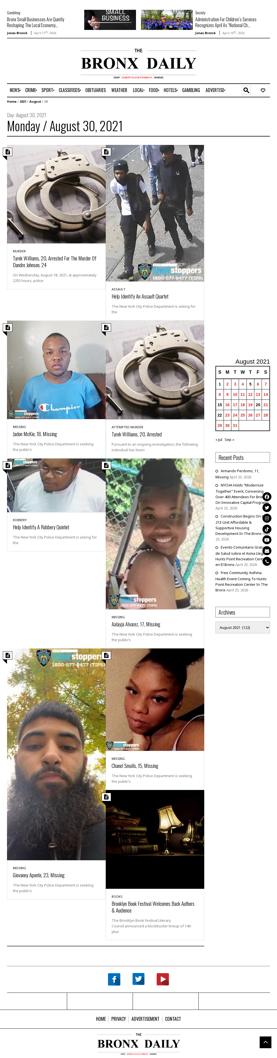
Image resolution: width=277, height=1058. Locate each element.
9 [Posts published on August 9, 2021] (227, 394)
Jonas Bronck (17, 33)
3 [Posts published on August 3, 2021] (235, 384)
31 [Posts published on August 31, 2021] (235, 425)
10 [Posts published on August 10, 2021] (235, 394)
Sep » (229, 439)
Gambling (13, 12)
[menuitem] (14, 90)
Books (117, 896)
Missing (19, 427)
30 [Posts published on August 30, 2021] (227, 425)
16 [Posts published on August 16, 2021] (227, 405)
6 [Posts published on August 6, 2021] (258, 384)
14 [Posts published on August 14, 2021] (266, 394)
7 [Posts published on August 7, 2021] (266, 384)
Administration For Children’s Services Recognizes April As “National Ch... (226, 22)
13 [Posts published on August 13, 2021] (258, 394)
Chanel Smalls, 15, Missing (135, 765)
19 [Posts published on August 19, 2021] (250, 405)
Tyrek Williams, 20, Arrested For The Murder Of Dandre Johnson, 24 (55, 261)
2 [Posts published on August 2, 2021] (227, 384)
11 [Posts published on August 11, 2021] (243, 394)
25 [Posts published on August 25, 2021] (243, 415)
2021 (23, 101)
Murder (19, 251)
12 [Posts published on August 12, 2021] (250, 394)
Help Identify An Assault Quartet (140, 296)
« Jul (218, 439)
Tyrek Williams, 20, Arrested (137, 434)
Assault (118, 289)
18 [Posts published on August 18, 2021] (243, 405)
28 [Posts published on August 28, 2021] (266, 415)
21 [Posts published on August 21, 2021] (266, 405)
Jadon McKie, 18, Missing (35, 434)
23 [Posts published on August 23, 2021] (227, 415)
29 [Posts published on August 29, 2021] (220, 425)
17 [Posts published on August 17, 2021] (235, 405)
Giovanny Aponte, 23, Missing (39, 875)
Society (200, 12)
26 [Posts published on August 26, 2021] (250, 415)
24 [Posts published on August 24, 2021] (235, 415)
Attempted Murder (127, 427)
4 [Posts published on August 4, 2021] (243, 384)
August (35, 101)
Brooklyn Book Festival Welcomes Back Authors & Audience (153, 906)
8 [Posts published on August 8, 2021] (220, 394)
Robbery (20, 520)
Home (12, 101)
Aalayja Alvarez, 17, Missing (136, 624)
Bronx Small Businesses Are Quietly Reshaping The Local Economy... (35, 22)
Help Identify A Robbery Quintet (41, 527)
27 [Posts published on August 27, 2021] (258, 415)
